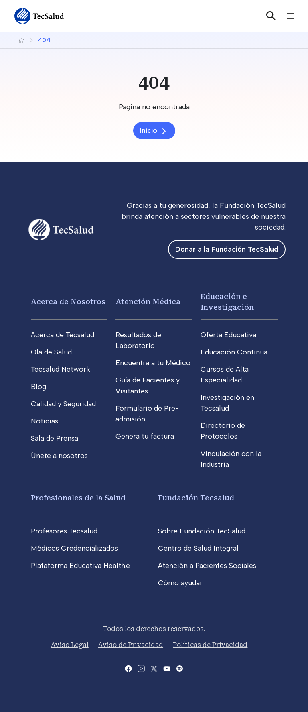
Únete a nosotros (59, 455)
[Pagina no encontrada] (154, 107)
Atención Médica (148, 301)
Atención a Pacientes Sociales (207, 565)
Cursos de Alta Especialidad (225, 374)
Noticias (44, 421)
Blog (38, 386)
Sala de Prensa (54, 438)
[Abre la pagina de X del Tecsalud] (154, 668)
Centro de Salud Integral (198, 548)
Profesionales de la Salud (78, 498)
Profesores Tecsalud (64, 531)
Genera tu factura (145, 436)
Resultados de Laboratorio (138, 340)
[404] (154, 82)
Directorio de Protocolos (223, 431)
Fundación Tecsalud (196, 498)
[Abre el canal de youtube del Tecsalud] (167, 668)
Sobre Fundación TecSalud (201, 531)
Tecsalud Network (60, 369)
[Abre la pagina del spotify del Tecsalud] (180, 668)
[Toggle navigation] (290, 16)
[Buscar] (271, 16)
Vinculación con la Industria (231, 459)
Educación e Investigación (227, 301)
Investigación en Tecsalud (227, 403)
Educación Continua (234, 352)
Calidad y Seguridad (63, 403)
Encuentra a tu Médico (153, 362)
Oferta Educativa (228, 334)
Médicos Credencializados (74, 548)
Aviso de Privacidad (130, 645)
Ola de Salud (51, 352)
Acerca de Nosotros (68, 301)
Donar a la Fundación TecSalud (226, 249)
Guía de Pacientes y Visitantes (148, 385)
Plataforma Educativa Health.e (80, 565)
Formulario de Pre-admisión (147, 413)
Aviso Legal (70, 645)
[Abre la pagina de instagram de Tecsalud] (141, 668)
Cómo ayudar (180, 582)
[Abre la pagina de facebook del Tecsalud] (128, 668)
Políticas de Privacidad (210, 645)
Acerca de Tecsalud (62, 334)
